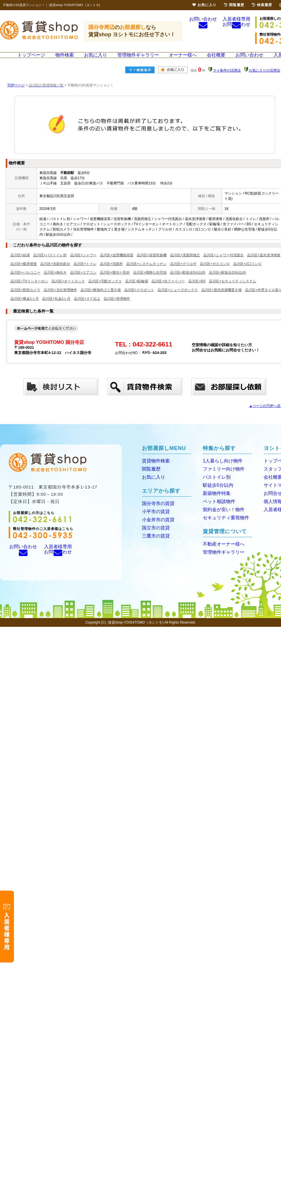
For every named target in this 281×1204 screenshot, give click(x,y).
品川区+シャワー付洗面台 (223, 264)
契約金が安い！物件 (221, 516)
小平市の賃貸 (154, 519)
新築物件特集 (215, 501)
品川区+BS (196, 290)
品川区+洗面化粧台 (55, 272)
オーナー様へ (182, 59)
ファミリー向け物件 (221, 477)
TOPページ (16, 94)
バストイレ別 (215, 485)
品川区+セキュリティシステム (232, 290)
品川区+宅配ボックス (105, 290)
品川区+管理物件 (117, 307)
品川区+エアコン (83, 281)
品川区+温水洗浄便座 (263, 264)
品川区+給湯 (20, 264)
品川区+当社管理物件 (60, 299)
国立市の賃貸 (154, 535)
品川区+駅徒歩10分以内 (227, 281)
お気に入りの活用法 (264, 79)
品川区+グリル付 (183, 272)
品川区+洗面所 (111, 272)
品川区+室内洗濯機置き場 (221, 299)
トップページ (33, 59)
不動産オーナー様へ (221, 550)
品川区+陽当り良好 (115, 281)
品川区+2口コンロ (247, 272)
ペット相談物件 (217, 508)
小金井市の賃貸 (156, 527)
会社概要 (215, 59)
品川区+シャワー (83, 264)
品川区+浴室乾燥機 (152, 264)
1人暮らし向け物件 (220, 469)
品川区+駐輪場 (136, 290)
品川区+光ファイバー (168, 290)
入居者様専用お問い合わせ (236, 31)
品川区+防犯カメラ (25, 299)
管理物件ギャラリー (138, 59)
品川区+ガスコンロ (215, 272)
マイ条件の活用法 (227, 79)
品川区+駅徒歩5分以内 (187, 281)
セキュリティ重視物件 (223, 524)
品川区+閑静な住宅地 (150, 281)
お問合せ (272, 501)
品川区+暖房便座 (23, 272)
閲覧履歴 (150, 477)
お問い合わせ (203, 30)
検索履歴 (262, 5)
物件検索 (66, 59)
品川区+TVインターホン (29, 290)
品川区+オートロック (68, 290)
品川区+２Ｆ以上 (87, 307)
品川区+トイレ (85, 272)
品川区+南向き (55, 281)
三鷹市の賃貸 (154, 542)
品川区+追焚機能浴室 (116, 264)
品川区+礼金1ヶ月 (56, 307)
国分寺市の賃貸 (156, 511)
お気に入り (97, 59)
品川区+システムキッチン (146, 272)
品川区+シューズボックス (178, 299)
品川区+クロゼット (139, 299)
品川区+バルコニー (25, 281)
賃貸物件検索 (154, 469)
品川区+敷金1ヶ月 (24, 307)
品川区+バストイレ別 (50, 264)
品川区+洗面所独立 (185, 264)
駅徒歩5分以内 (216, 493)
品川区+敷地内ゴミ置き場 (101, 299)
